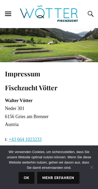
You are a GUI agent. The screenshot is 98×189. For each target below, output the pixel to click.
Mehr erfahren (58, 178)
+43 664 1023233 (25, 139)
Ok (26, 178)
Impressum (22, 73)
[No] (91, 167)
